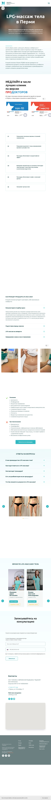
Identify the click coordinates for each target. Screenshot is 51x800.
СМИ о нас (31, 745)
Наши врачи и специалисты (21, 748)
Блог (30, 743)
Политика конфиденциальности (44, 741)
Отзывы (31, 740)
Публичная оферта (43, 743)
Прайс (19, 745)
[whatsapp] (14, 699)
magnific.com (10, 752)
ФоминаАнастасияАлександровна (33, 593)
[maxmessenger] (9, 756)
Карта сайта (41, 749)
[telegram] (12, 699)
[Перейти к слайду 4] (26, 518)
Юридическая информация (42, 746)
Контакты (31, 747)
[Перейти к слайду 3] (25, 518)
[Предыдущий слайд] (3, 506)
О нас (19, 740)
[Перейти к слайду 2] (24, 518)
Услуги (20, 743)
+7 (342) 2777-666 (13, 687)
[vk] (9, 699)
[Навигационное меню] (49, 3)
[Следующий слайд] (47, 506)
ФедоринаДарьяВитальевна (13, 593)
